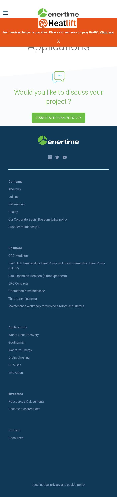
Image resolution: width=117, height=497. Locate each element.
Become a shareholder (24, 409)
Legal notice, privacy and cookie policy (59, 485)
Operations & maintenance (26, 291)
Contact (14, 430)
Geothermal (16, 342)
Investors (15, 394)
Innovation (15, 373)
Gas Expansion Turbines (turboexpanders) (37, 276)
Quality (13, 212)
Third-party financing (22, 299)
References (16, 204)
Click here (107, 32)
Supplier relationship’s (23, 227)
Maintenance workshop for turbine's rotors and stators (46, 306)
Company (15, 182)
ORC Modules (18, 256)
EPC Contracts (18, 283)
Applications (17, 327)
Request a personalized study (58, 117)
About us (14, 189)
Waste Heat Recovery (23, 335)
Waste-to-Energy (20, 350)
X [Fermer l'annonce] (58, 41)
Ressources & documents (26, 401)
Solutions (15, 248)
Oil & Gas (14, 365)
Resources (16, 438)
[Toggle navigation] (5, 13)
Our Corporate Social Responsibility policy (38, 219)
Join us (13, 197)
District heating (19, 357)
